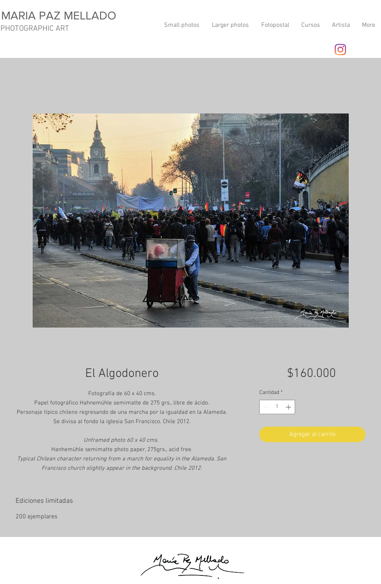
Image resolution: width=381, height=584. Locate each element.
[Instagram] (340, 49)
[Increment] (289, 407)
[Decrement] (265, 407)
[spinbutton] (277, 407)
